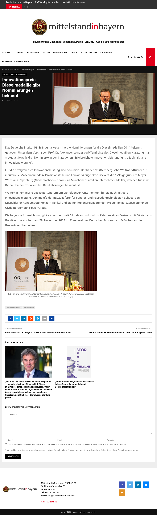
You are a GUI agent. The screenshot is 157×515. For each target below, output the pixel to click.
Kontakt (66, 2)
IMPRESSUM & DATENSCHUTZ (15, 61)
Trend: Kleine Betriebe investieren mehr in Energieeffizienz (120, 332)
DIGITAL (74, 53)
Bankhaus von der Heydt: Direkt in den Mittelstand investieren (38, 332)
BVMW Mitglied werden (47, 2)
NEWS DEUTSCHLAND (18, 75)
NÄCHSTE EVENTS (89, 53)
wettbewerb (29, 308)
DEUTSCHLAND (33, 53)
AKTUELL (6, 53)
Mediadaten (79, 2)
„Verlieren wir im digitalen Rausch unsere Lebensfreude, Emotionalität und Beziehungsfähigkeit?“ (74, 384)
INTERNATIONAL (60, 53)
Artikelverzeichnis (49, 501)
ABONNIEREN (106, 53)
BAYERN (46, 53)
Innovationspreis (13, 308)
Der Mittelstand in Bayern (19, 2)
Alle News (18, 53)
